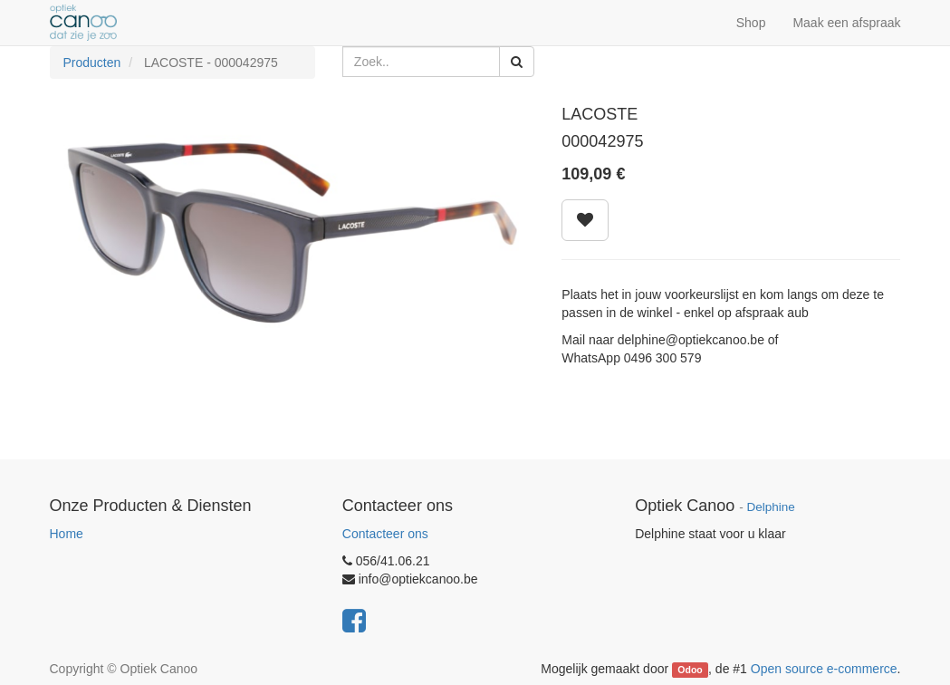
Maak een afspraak (846, 22)
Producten (92, 62)
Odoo (689, 669)
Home (66, 533)
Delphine (771, 507)
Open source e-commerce (824, 668)
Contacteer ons (385, 533)
